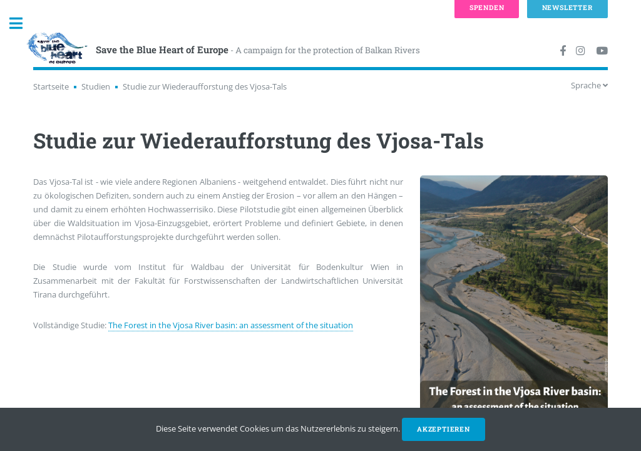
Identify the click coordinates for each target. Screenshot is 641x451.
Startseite (51, 86)
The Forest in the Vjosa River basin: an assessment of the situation (230, 325)
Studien (95, 86)
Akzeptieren (443, 429)
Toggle (22, 23)
